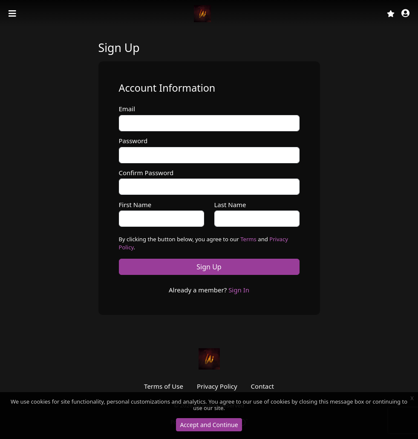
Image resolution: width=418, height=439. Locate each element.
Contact (262, 386)
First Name (135, 204)
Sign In (238, 290)
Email (127, 108)
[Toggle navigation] (13, 14)
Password (133, 140)
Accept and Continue (209, 425)
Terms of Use (163, 386)
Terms (248, 239)
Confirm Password (146, 172)
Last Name (230, 204)
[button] (405, 14)
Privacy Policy (217, 386)
